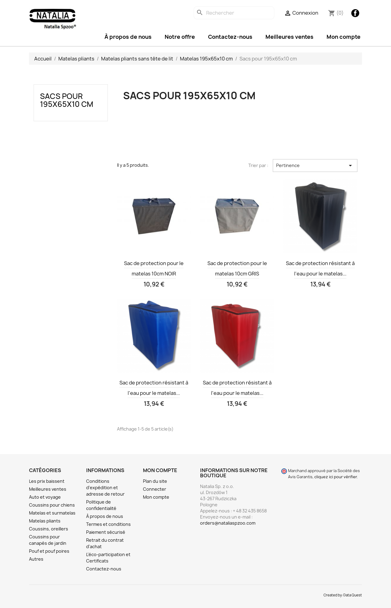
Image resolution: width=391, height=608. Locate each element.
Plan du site (155, 481)
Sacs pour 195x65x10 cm (66, 100)
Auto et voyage (45, 497)
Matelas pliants (44, 521)
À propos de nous (128, 37)
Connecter (154, 489)
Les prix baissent (46, 481)
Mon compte (343, 37)
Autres (36, 559)
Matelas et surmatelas (52, 513)
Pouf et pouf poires (49, 551)
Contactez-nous (230, 37)
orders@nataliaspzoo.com (227, 523)
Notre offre (180, 37)
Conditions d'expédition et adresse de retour (105, 487)
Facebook (355, 13)
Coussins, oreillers (48, 529)
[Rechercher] (234, 12)
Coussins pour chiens (52, 505)
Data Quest (352, 595)
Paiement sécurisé (105, 532)
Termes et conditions (108, 524)
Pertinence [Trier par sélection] (315, 165)
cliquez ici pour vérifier (335, 476)
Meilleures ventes (289, 37)
